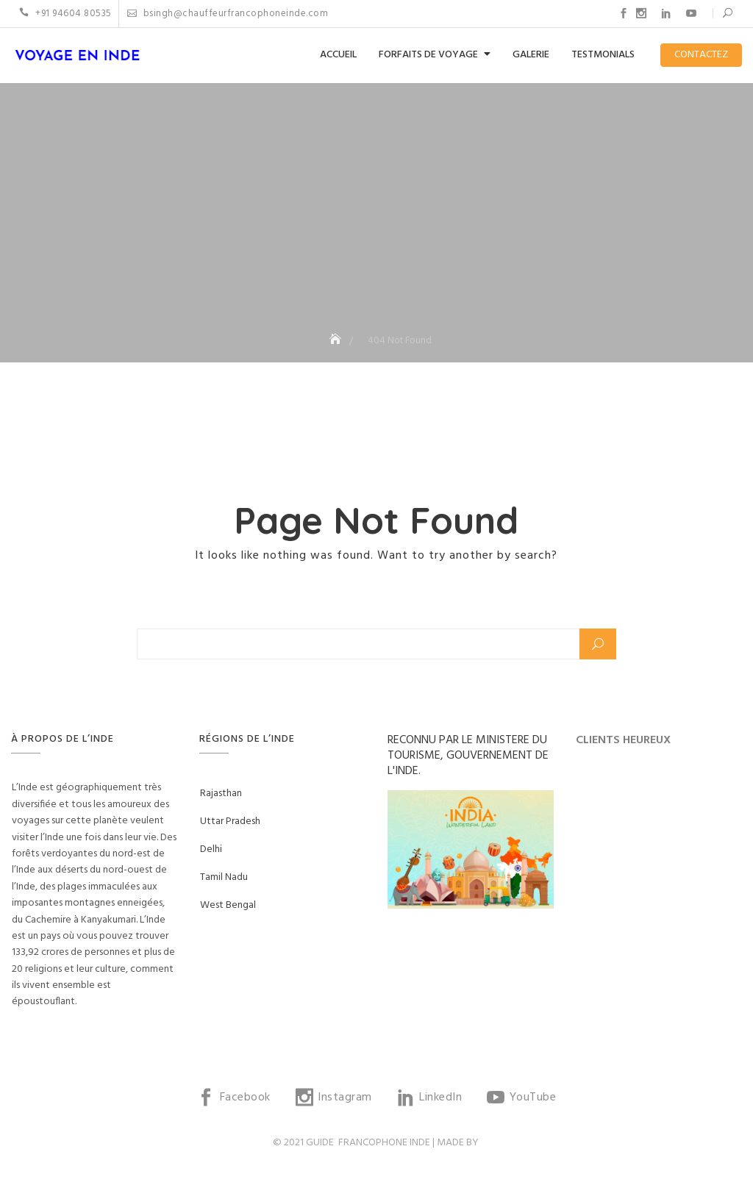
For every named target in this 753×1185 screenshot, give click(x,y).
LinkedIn (666, 13)
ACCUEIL (338, 54)
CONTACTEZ (701, 54)
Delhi (211, 849)
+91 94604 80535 (65, 13)
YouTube (691, 13)
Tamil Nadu (224, 877)
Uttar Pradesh (230, 821)
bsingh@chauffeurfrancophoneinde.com (228, 13)
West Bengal (228, 905)
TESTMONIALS (603, 54)
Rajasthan (221, 793)
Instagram (641, 13)
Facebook (623, 13)
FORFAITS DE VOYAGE (428, 54)
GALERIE (531, 54)
